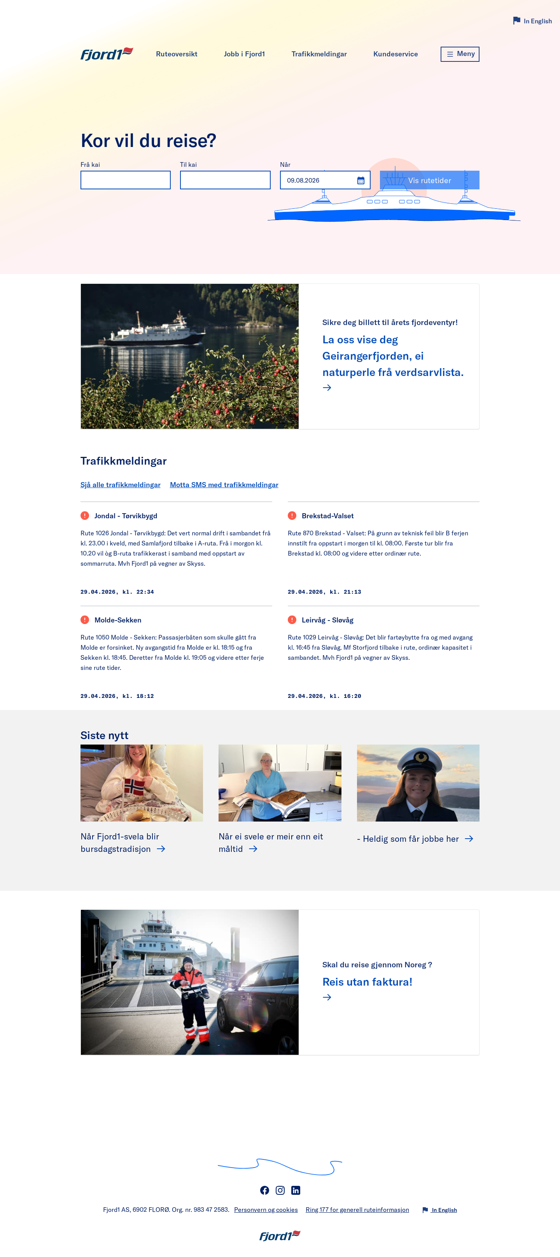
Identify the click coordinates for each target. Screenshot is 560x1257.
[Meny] (460, 54)
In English (538, 20)
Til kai (188, 164)
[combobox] (118, 180)
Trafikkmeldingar (319, 53)
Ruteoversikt (177, 53)
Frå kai (90, 164)
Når (285, 164)
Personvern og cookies (266, 1209)
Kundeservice (395, 53)
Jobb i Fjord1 (244, 53)
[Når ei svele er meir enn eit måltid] (280, 782)
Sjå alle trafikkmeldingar (120, 484)
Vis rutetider (429, 180)
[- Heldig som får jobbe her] (418, 782)
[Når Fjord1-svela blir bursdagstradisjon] (141, 782)
